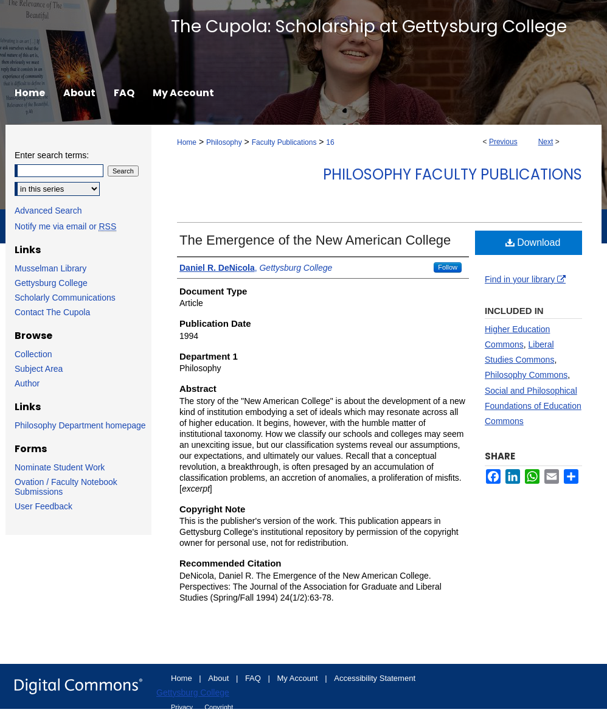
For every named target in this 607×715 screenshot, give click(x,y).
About (219, 678)
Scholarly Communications (65, 297)
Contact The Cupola (52, 312)
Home (186, 142)
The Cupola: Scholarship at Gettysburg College (369, 26)
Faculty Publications (284, 142)
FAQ (254, 678)
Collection (33, 354)
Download (533, 242)
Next (545, 142)
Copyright (218, 707)
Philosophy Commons (526, 375)
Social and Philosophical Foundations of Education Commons (533, 406)
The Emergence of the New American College (315, 240)
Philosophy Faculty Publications (452, 174)
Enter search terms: (52, 155)
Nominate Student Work (60, 467)
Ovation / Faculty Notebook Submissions (66, 487)
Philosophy (224, 142)
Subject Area (39, 369)
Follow (447, 267)
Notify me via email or (65, 226)
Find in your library (525, 279)
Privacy (183, 707)
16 (330, 142)
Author (27, 383)
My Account (299, 678)
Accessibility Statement (374, 678)
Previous (503, 142)
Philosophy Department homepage (80, 425)
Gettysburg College (51, 283)
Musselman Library (50, 268)
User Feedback (43, 506)
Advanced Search (48, 210)
